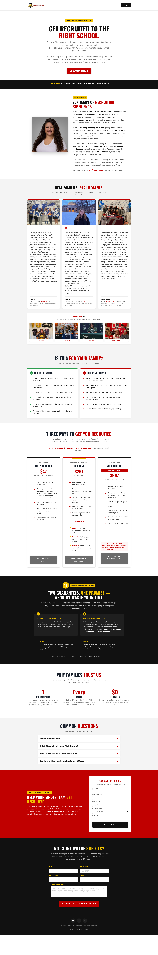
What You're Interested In (99, 808)
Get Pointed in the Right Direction (79, 904)
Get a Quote (110, 825)
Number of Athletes (97, 801)
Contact (71, 929)
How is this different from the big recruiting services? (58, 753)
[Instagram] (79, 920)
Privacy (79, 929)
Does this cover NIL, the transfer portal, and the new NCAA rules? (62, 761)
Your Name (95, 788)
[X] (85, 920)
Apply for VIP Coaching (113, 557)
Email (82, 875)
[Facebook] (73, 920)
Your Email (95, 815)
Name (51, 867)
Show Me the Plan (79, 71)
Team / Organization (97, 795)
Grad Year (84, 867)
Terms (88, 929)
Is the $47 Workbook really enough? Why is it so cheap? (59, 746)
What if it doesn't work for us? (50, 738)
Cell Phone (53, 875)
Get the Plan (42, 559)
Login (126, 5)
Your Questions (57, 884)
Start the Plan (78, 559)
